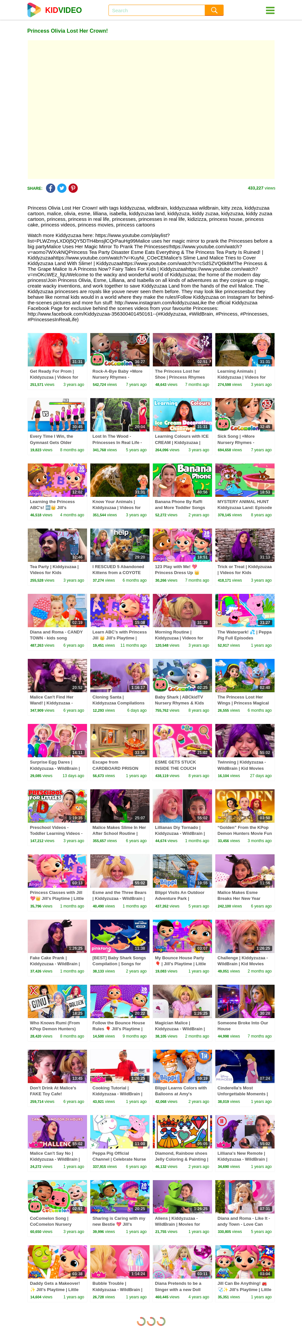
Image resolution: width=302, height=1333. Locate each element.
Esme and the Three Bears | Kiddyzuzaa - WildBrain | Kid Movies (120, 898)
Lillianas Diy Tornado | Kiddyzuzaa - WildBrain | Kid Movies (180, 833)
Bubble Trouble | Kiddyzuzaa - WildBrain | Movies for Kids (118, 1289)
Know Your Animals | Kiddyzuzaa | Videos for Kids (117, 507)
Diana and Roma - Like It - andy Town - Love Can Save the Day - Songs (244, 1224)
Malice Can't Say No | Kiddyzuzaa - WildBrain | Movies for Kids (55, 1159)
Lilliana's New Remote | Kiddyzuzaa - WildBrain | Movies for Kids (243, 1159)
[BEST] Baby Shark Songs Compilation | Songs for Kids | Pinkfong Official (119, 963)
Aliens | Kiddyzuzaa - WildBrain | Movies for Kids (177, 1224)
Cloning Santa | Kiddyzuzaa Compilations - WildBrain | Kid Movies (119, 703)
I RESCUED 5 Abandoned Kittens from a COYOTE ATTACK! (118, 572)
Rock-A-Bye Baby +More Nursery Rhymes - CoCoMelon (118, 377)
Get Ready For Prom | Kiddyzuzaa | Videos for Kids (54, 377)
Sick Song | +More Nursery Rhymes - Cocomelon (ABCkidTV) (242, 442)
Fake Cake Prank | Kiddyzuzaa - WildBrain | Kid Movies (55, 963)
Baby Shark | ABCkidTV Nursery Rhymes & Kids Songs (179, 703)
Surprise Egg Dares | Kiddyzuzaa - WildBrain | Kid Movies (55, 768)
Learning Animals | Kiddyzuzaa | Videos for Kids (242, 377)
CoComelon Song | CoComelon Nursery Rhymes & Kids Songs (53, 1224)
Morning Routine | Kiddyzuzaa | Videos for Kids (179, 638)
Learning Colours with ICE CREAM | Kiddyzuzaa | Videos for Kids (182, 442)
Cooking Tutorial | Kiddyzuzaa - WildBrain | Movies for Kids (118, 1093)
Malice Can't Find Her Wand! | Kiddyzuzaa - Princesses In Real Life (53, 703)
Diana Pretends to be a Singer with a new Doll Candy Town (178, 1289)
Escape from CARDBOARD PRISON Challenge (116, 768)
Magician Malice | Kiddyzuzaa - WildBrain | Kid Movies (180, 1028)
